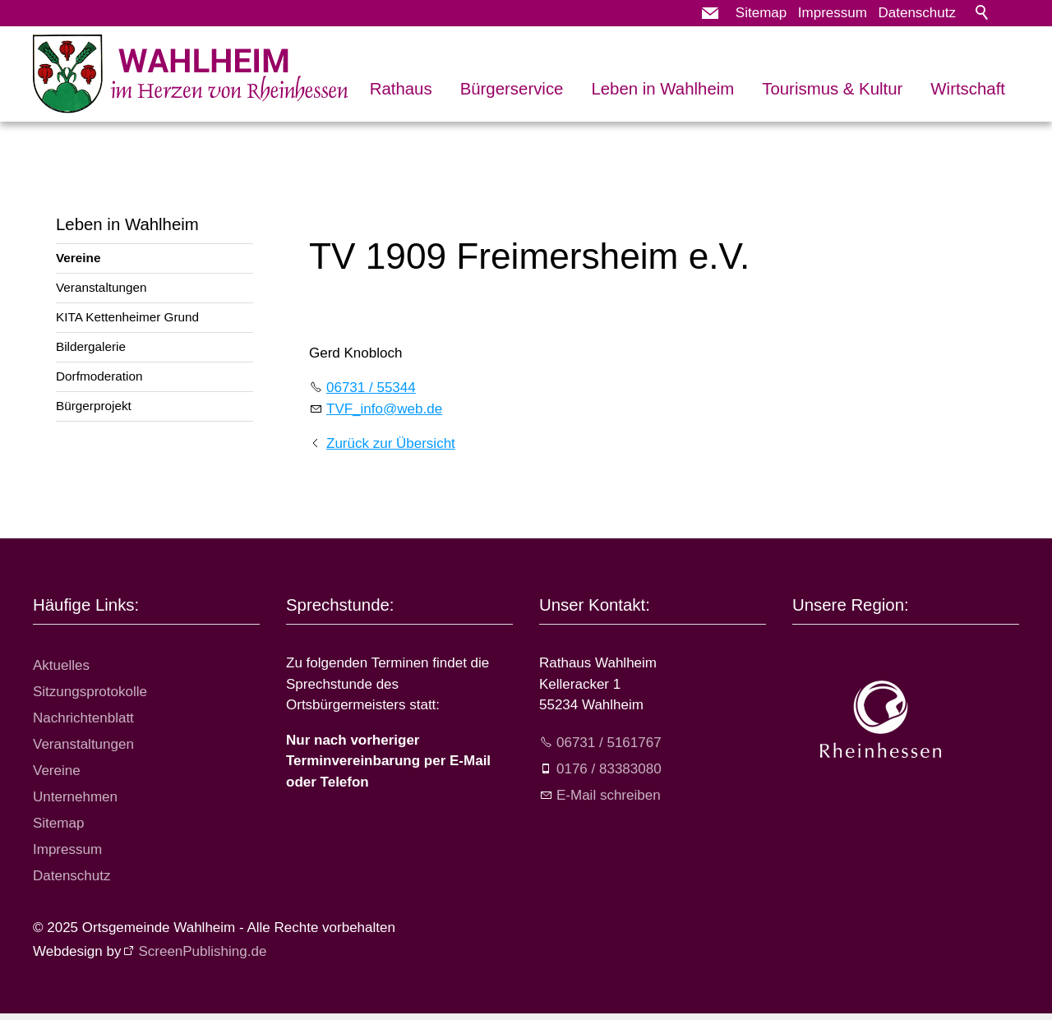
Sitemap (761, 13)
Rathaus (401, 89)
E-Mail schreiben (608, 795)
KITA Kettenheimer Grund (127, 317)
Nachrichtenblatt (83, 718)
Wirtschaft (967, 89)
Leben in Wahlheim (662, 89)
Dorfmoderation (99, 376)
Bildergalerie (91, 346)
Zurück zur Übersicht (390, 443)
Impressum (832, 13)
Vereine (78, 258)
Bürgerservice (512, 89)
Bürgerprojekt (94, 406)
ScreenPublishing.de (202, 951)
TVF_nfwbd (384, 409)
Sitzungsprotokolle (90, 691)
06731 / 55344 (371, 387)
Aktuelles (61, 665)
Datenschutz (918, 13)
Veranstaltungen (101, 287)
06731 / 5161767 (609, 742)
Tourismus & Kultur (832, 89)
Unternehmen (75, 797)
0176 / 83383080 (609, 769)
